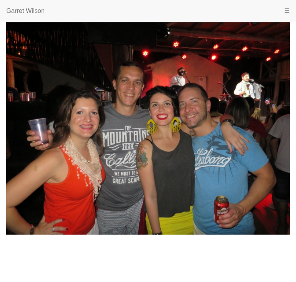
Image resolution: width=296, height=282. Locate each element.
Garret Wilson (25, 10)
